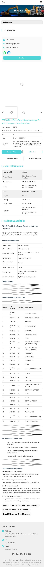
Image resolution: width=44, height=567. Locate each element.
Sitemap (15, 560)
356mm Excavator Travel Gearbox (24, 505)
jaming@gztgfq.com (11, 549)
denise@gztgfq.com (13, 44)
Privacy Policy (7, 560)
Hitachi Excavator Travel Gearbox (15, 510)
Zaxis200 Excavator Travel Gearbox (16, 514)
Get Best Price (11, 152)
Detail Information (12, 158)
